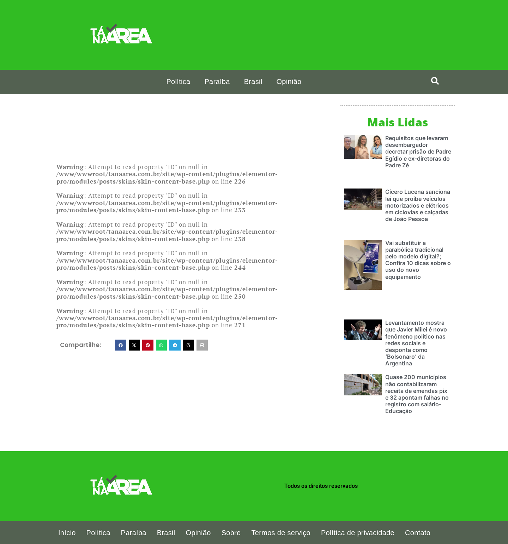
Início (67, 532)
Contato (417, 532)
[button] (120, 345)
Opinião (288, 81)
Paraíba (217, 81)
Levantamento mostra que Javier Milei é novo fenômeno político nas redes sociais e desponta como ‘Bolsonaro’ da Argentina (416, 342)
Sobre (231, 532)
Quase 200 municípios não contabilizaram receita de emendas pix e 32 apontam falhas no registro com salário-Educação (417, 393)
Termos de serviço (281, 532)
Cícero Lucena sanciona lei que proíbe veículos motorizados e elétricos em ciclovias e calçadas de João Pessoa (417, 205)
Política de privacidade (357, 532)
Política (178, 81)
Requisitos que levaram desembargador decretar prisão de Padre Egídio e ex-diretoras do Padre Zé (418, 151)
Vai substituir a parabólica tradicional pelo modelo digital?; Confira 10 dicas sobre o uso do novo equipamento (418, 259)
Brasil (253, 81)
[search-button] (435, 81)
